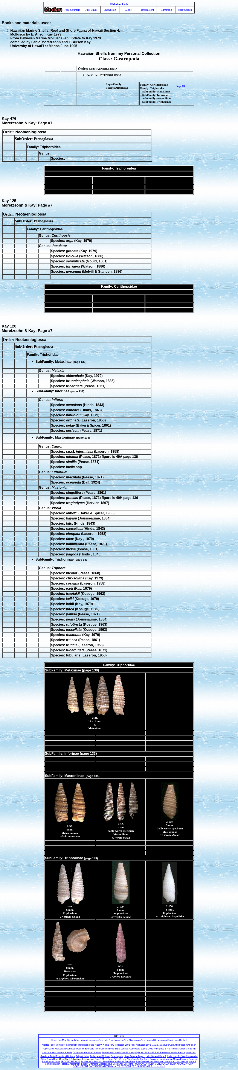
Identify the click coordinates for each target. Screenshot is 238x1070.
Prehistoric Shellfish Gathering (180, 1049)
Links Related (158, 1045)
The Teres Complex (149, 1059)
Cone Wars (153, 1049)
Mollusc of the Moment (66, 1045)
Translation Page (86, 1045)
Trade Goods (147, 1061)
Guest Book (172, 1040)
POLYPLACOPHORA (144, 1064)
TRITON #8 (74, 1061)
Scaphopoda (117, 1056)
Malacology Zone (137, 1040)
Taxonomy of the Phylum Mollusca (118, 1052)
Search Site (151, 1040)
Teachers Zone (121, 1040)
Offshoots (93, 1064)
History (98, 1045)
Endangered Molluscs (100, 1056)
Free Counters (72, 9)
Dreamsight (147, 9)
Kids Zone (109, 1040)
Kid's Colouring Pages (174, 1045)
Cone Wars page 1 (138, 1049)
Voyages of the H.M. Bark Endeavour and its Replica (160, 1052)
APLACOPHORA (185, 1064)
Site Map (62, 1040)
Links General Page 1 (134, 1056)
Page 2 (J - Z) (115, 1059)
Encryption (110, 9)
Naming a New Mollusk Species (57, 1052)
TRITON (65, 1061)
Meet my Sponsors (85, 1049)
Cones (49, 1059)
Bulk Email (91, 9)
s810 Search (185, 9)
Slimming (166, 9)
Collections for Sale (176, 1056)
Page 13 (180, 86)
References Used (156, 1066)
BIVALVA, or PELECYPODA (117, 1066)
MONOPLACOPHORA (165, 1064)
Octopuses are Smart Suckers (87, 1052)
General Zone (73, 1040)
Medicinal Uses (161, 1061)
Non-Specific (133, 1059)
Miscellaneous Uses (108, 1064)
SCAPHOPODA (80, 1066)
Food (138, 1061)
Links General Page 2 (156, 1056)
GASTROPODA (96, 1066)
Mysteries (162, 1040)
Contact (182, 1040)
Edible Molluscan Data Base (61, 1049)
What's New (108, 1045)
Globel (128, 9)
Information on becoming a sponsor (112, 1049)
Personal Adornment (70, 1064)
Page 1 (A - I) (101, 1059)
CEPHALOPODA (139, 1066)
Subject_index (82, 1056)
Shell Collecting (125, 1064)
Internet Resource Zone (92, 1040)
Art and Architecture (178, 1061)
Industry (84, 1064)
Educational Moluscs (65, 1056)
